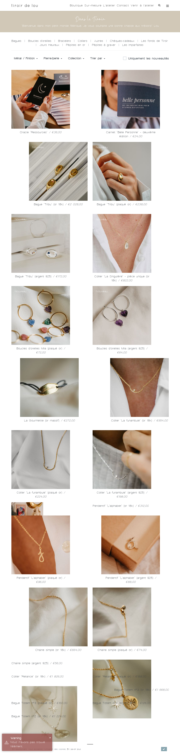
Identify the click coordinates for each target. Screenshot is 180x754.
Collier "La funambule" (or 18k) (139, 420)
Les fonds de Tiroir (154, 40)
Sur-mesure (92, 5)
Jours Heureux (49, 45)
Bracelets (64, 40)
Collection (76, 58)
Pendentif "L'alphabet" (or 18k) (121, 510)
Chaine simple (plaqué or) (121, 718)
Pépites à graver (103, 45)
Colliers (82, 40)
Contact (123, 5)
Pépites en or (75, 45)
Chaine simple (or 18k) (139, 650)
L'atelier (109, 5)
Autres (98, 40)
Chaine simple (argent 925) (36, 727)
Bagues (16, 40)
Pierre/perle (53, 58)
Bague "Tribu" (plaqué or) (122, 204)
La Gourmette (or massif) (49, 420)
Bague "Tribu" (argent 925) (40, 276)
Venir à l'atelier (142, 5)
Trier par (97, 58)
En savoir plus (74, 749)
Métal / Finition (26, 58)
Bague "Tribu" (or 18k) (58, 204)
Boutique (76, 5)
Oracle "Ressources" (40, 132)
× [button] (50, 737)
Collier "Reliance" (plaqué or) (119, 740)
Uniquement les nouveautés (146, 58)
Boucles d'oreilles (39, 40)
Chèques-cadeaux (122, 40)
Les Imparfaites (132, 45)
